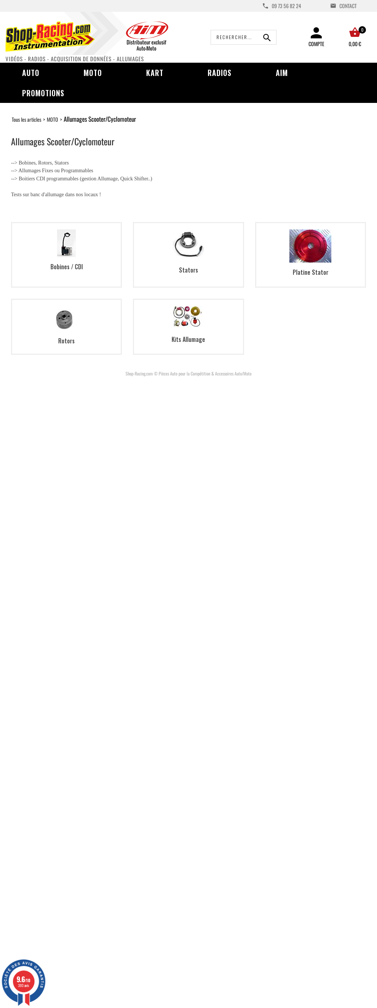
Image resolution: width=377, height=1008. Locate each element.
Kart (154, 72)
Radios (220, 72)
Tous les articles (26, 119)
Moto (93, 72)
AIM (282, 72)
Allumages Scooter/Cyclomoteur (100, 119)
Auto (30, 72)
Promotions (43, 92)
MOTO (52, 119)
